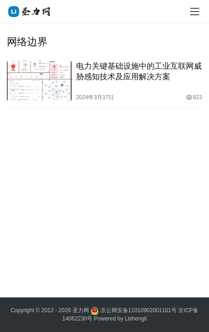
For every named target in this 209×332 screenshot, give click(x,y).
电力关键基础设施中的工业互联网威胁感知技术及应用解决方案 (139, 71)
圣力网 (80, 310)
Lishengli (136, 318)
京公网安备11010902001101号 (139, 310)
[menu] (194, 11)
